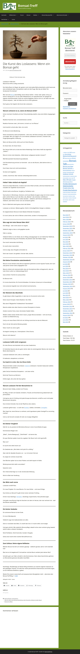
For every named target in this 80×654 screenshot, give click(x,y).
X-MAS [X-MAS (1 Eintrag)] (70, 199)
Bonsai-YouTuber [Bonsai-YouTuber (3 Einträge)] (68, 166)
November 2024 (67, 255)
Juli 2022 (65, 317)
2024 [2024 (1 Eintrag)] (68, 152)
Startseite (3, 15)
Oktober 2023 (67, 284)
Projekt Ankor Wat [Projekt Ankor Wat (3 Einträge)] (68, 188)
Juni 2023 (65, 293)
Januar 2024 (66, 277)
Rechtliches (5, 19)
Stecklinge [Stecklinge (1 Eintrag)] (70, 196)
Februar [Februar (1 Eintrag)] (73, 170)
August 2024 (66, 262)
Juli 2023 (65, 291)
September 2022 (67, 313)
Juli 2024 (65, 264)
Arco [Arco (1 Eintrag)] (64, 154)
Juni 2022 (65, 320)
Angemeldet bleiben (67, 99)
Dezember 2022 (67, 306)
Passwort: (66, 93)
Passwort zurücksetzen (69, 108)
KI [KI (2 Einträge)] (74, 178)
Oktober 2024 (67, 257)
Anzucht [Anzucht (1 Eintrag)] (73, 152)
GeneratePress (48, 651)
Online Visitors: (67, 336)
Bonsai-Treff (27, 5)
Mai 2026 (65, 215)
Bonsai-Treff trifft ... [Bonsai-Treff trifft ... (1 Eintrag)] (70, 164)
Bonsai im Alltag (8, 601)
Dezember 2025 (67, 226)
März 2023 (66, 300)
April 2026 (66, 217)
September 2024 (67, 259)
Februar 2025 (67, 248)
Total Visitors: (67, 340)
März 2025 (66, 246)
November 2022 (67, 308)
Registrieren (66, 106)
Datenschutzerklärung (70, 69)
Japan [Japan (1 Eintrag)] (72, 177)
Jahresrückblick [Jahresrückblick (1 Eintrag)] (65, 177)
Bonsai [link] (12, 95)
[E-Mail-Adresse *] (70, 55)
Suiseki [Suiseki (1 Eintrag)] (73, 196)
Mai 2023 (65, 295)
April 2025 (66, 244)
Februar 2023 (67, 302)
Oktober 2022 (67, 311)
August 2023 (66, 288)
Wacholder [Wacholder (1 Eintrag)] (74, 197)
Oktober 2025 (67, 230)
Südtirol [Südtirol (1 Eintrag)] (66, 197)
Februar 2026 (67, 221)
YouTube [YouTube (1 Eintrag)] (72, 199)
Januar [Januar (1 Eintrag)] (70, 177)
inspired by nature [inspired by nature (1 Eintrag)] (73, 176)
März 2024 (66, 273)
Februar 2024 (67, 275)
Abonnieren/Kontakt (63, 15)
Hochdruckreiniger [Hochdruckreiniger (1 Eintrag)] (66, 176)
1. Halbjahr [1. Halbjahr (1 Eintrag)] (65, 152)
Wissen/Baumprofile (48, 15)
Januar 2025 (66, 250)
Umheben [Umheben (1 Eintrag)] (70, 197)
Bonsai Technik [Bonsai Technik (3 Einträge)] (67, 168)
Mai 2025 (65, 242)
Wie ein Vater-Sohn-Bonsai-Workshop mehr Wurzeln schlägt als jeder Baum (23, 600)
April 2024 (66, 271)
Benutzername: (67, 88)
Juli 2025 (65, 237)
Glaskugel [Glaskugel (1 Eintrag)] (64, 172)
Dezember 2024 (67, 253)
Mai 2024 (65, 268)
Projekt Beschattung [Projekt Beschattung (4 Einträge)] (70, 190)
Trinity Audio (17, 77)
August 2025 (66, 235)
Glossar (28, 15)
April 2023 (66, 297)
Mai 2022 (65, 322)
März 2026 (66, 219)
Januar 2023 (66, 304)
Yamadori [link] (19, 497)
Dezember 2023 (67, 279)
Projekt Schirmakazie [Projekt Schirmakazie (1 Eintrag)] (67, 192)
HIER (16, 576)
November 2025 (67, 228)
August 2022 (66, 315)
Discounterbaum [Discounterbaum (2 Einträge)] (67, 170)
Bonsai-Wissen (15, 23)
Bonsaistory (15, 598)
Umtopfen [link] (44, 407)
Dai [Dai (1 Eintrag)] (73, 168)
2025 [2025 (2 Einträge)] (70, 152)
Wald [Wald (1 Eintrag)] (64, 199)
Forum (22, 15)
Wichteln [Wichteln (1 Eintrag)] (66, 199)
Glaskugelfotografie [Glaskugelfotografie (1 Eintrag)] (70, 172)
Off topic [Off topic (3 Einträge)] (69, 180)
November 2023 (67, 282)
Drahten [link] (26, 407)
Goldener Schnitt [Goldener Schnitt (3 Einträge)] (68, 174)
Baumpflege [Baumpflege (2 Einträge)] (68, 154)
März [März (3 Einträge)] (64, 180)
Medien (36, 15)
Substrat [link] (27, 366)
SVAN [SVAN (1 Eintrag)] (64, 197)
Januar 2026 (66, 224)
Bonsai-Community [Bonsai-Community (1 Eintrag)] (68, 158)
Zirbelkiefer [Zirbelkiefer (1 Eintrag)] (65, 201)
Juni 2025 (65, 239)
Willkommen (14, 15)
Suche (13, 19)
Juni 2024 (65, 266)
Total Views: (66, 338)
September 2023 (67, 286)
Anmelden (73, 104)
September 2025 (67, 233)
